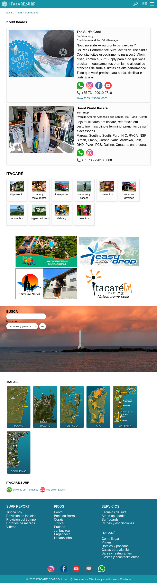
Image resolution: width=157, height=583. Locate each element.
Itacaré (10, 12)
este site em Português (22, 489)
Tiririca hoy (14, 512)
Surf (19, 12)
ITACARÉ (109, 533)
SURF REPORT (18, 506)
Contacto (125, 579)
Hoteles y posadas (115, 546)
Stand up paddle (114, 516)
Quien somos (79, 579)
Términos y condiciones (103, 579)
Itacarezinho (63, 538)
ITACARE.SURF (17, 482)
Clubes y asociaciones (118, 523)
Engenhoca (62, 534)
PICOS (59, 506)
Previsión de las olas (21, 516)
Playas (106, 542)
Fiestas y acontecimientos (120, 557)
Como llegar (110, 538)
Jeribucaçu (62, 530)
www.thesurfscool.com (92, 98)
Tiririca (59, 523)
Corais (58, 519)
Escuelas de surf (114, 512)
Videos (11, 527)
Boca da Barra (64, 516)
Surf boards (31, 12)
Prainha (59, 527)
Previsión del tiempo (21, 519)
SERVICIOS (110, 506)
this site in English (53, 489)
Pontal (58, 512)
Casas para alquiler (116, 549)
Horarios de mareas (20, 523)
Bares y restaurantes (117, 553)
